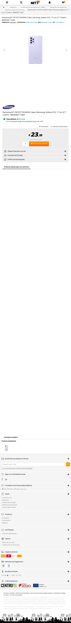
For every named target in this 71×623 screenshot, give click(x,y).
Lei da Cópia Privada (9, 507)
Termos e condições (9, 593)
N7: (54, 22)
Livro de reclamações (16, 595)
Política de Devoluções (14, 160)
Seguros (5, 523)
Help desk (5, 500)
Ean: (39, 22)
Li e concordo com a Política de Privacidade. (18, 468)
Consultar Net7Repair (9, 533)
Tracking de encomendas (10, 545)
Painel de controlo (8, 542)
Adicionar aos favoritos (59, 126)
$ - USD (18, 575)
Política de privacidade (22, 593)
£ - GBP (12, 575)
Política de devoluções (9, 505)
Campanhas (6, 520)
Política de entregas (9, 502)
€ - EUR (4, 575)
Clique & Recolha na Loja (15, 151)
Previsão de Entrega (13, 155)
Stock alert (44, 126)
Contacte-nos (7, 497)
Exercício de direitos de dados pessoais (41, 593)
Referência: (21, 22)
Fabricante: (6, 22)
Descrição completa (11, 437)
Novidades (5, 518)
